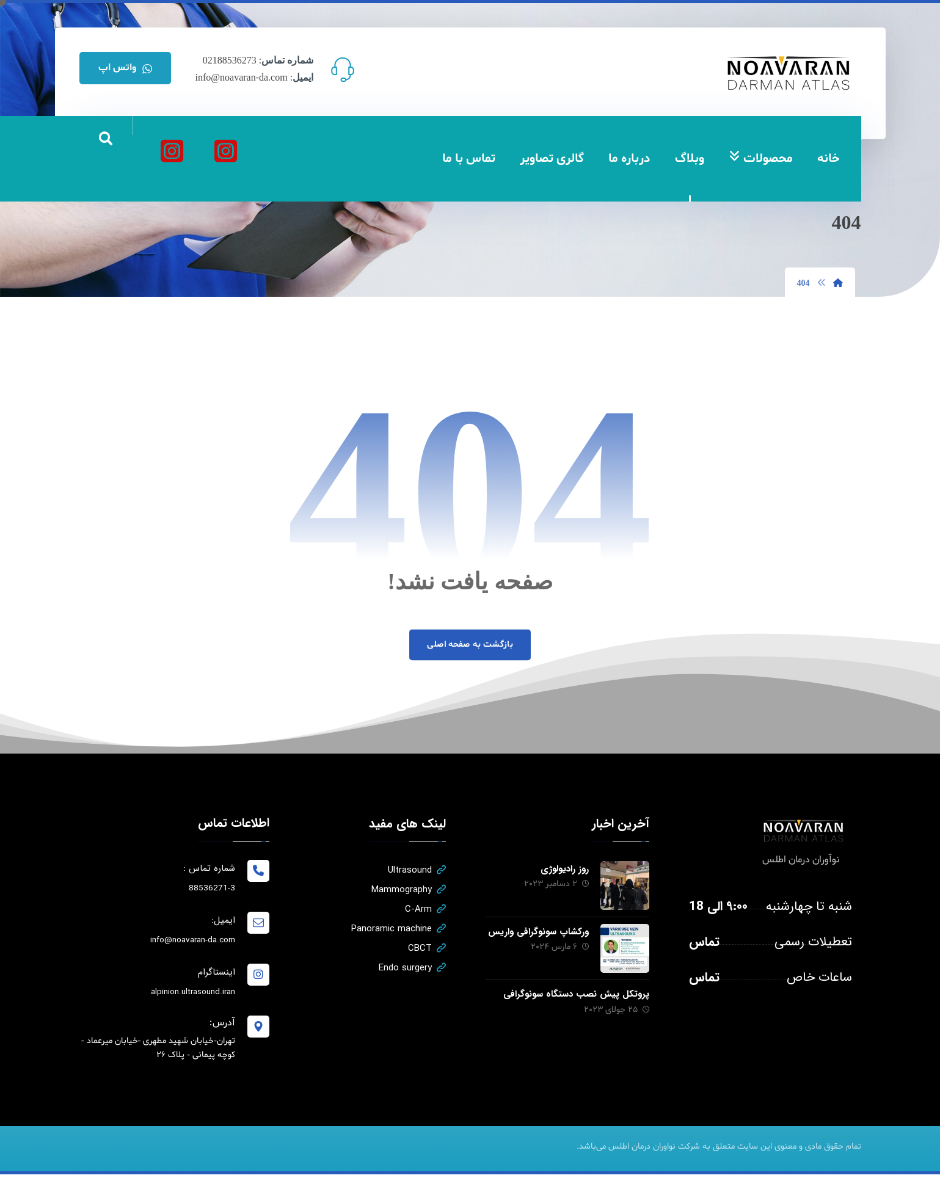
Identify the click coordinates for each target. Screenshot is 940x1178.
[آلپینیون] (172, 150)
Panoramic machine (398, 930)
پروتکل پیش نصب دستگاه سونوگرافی (576, 993)
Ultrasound (416, 871)
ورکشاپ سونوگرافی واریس (537, 932)
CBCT (426, 949)
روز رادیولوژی (563, 870)
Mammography (408, 891)
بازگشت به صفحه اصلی (470, 645)
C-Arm (424, 910)
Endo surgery (411, 969)
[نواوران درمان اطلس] (226, 150)
